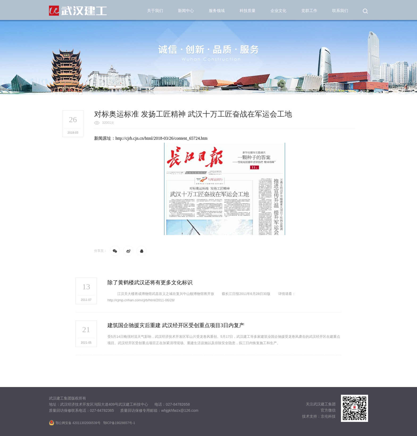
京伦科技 (328, 416)
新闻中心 (186, 10)
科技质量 (248, 10)
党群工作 (309, 10)
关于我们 (155, 10)
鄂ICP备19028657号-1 (119, 423)
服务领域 (217, 10)
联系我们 (340, 10)
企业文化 (278, 10)
